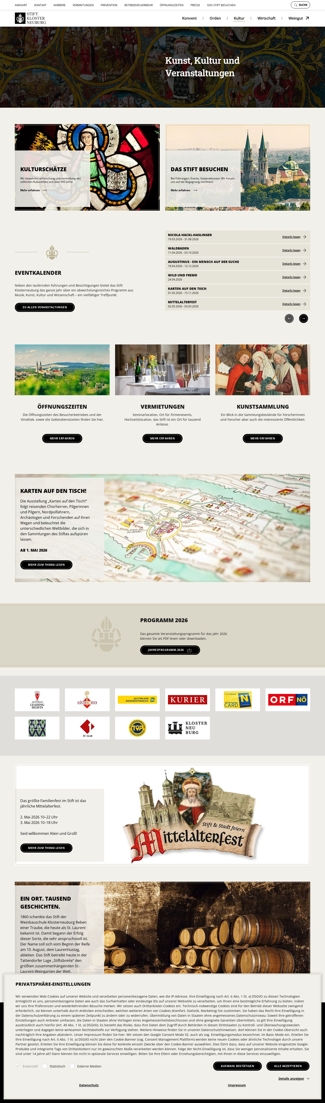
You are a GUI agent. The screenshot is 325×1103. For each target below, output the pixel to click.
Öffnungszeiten (171, 5)
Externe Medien (89, 1066)
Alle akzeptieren (288, 1066)
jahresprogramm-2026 (169, 650)
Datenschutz (89, 1085)
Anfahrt (21, 5)
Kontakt (40, 5)
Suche (300, 5)
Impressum (237, 1085)
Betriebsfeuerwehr (138, 5)
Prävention (109, 5)
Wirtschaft (267, 18)
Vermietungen (83, 5)
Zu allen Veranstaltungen (45, 307)
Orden (215, 18)
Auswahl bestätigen (237, 1066)
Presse (195, 5)
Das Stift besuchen (221, 5)
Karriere (60, 5)
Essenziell (30, 1066)
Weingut (296, 18)
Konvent (189, 18)
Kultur (239, 18)
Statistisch (57, 1066)
